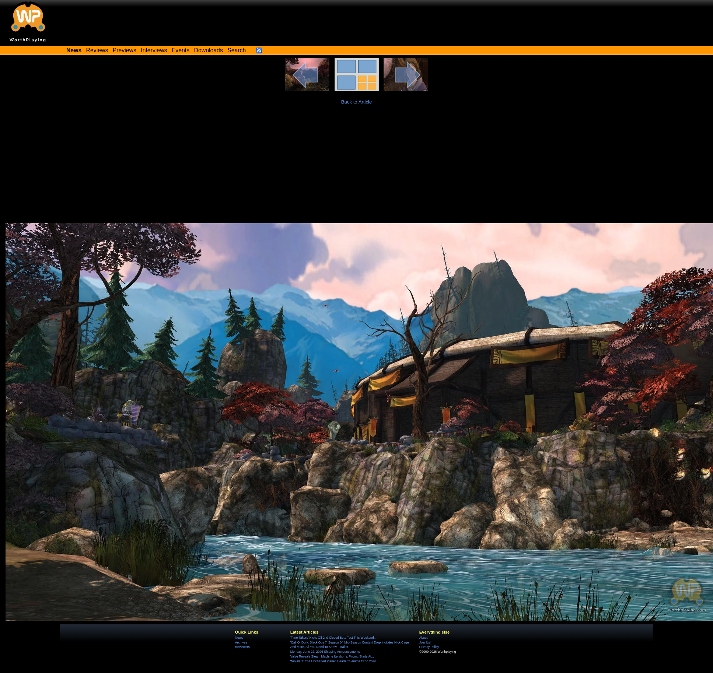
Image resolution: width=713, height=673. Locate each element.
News (239, 637)
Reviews (97, 50)
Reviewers (242, 647)
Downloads (208, 50)
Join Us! (425, 642)
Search (236, 50)
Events (180, 50)
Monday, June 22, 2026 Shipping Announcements (325, 651)
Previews (124, 50)
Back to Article (356, 102)
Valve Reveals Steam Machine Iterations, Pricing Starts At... (332, 656)
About (423, 637)
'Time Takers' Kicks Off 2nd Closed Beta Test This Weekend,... (333, 637)
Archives (241, 642)
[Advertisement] (357, 168)
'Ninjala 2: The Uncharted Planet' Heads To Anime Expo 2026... (334, 661)
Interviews (154, 50)
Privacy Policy (429, 647)
